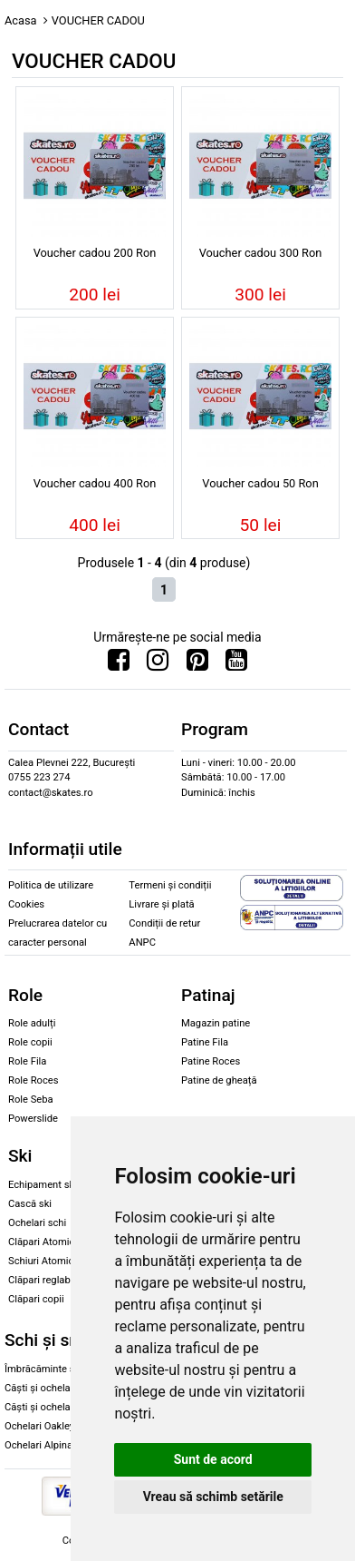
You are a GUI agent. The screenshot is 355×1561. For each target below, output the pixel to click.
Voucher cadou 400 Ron (95, 483)
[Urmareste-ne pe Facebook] (119, 664)
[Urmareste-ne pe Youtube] (236, 664)
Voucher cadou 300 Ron (260, 253)
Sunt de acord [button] (213, 1459)
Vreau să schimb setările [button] (213, 1496)
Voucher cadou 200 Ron (95, 253)
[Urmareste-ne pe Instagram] (157, 664)
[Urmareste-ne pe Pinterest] (197, 664)
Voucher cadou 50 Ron (260, 483)
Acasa (21, 20)
